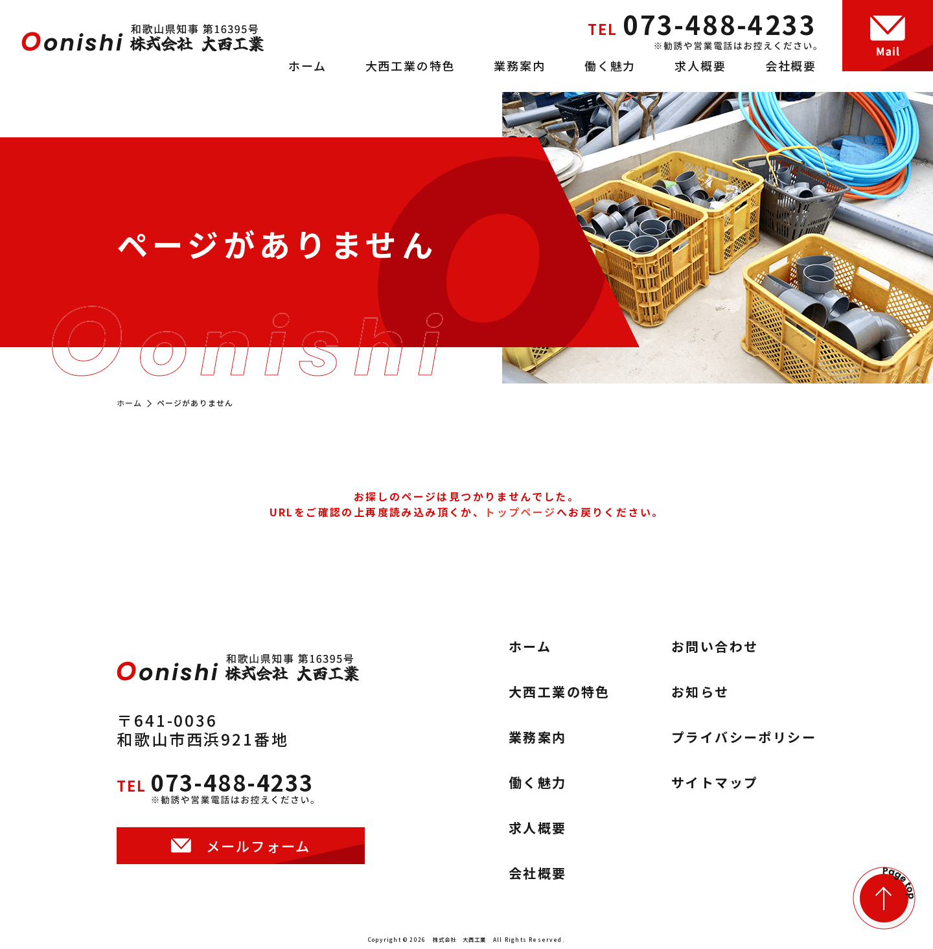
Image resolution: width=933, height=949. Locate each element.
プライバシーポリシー (743, 737)
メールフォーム (258, 857)
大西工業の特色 (410, 65)
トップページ (520, 512)
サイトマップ (714, 782)
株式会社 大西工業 (460, 939)
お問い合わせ (714, 646)
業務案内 (519, 65)
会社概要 (790, 65)
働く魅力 (610, 65)
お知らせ (700, 691)
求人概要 (700, 65)
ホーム (307, 65)
